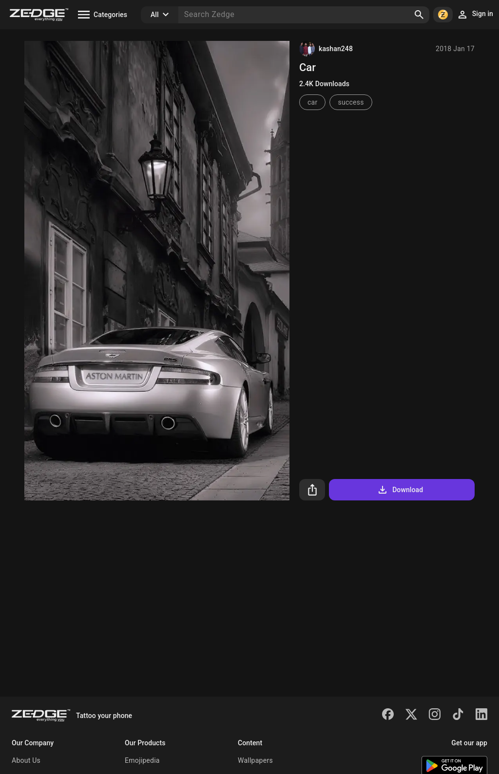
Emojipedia (142, 760)
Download (400, 490)
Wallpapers (255, 760)
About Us (26, 760)
